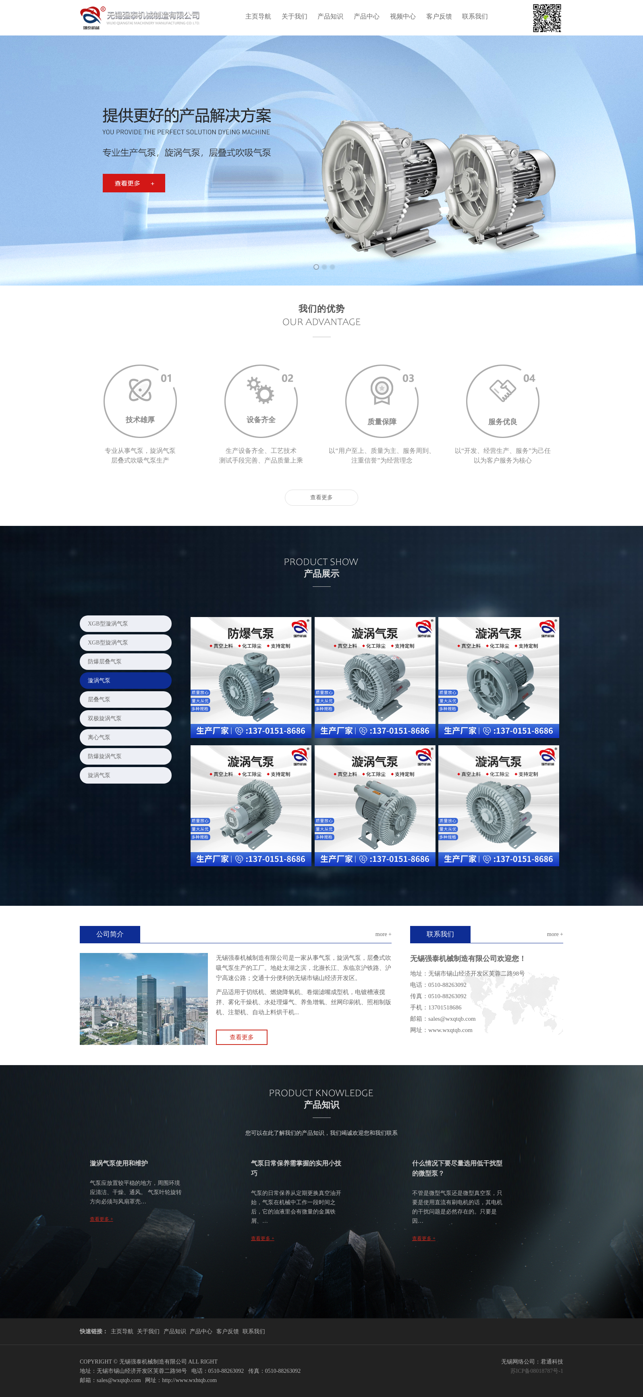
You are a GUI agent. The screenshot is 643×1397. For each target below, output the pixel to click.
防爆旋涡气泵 (105, 756)
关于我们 (294, 16)
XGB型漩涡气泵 (108, 624)
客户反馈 (439, 16)
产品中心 (367, 16)
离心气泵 (99, 737)
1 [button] (313, 264)
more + (383, 934)
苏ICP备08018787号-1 (536, 1371)
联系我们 (475, 16)
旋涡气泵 (99, 775)
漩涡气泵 (99, 681)
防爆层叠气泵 (105, 662)
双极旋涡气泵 (105, 718)
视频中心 (403, 16)
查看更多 (321, 497)
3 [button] (330, 264)
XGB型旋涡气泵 (108, 643)
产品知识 (330, 16)
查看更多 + (101, 1219)
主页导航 (258, 16)
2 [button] (321, 264)
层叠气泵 (99, 699)
